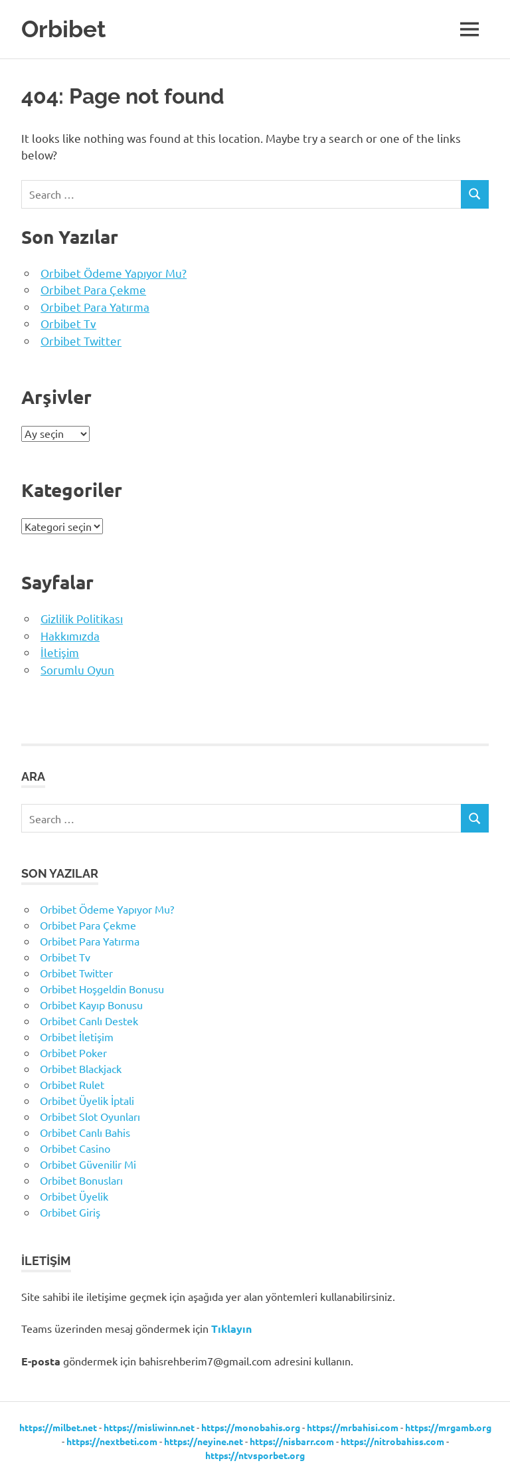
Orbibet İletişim (77, 1036)
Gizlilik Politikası (82, 618)
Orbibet (63, 29)
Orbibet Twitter (81, 340)
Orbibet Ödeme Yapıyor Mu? (114, 273)
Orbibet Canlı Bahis (85, 1132)
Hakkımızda (70, 635)
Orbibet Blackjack (81, 1068)
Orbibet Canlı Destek (89, 1020)
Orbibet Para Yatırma (95, 307)
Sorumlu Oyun (77, 669)
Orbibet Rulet (72, 1084)
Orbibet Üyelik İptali (87, 1100)
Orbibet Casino (75, 1148)
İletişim (60, 652)
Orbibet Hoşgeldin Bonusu (102, 988)
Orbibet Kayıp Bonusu (91, 1004)
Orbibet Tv (68, 323)
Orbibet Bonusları (81, 1180)
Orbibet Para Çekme (93, 289)
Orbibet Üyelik (74, 1196)
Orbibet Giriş (70, 1212)
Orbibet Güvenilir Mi (88, 1164)
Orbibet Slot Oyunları (90, 1116)
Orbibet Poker (73, 1052)
